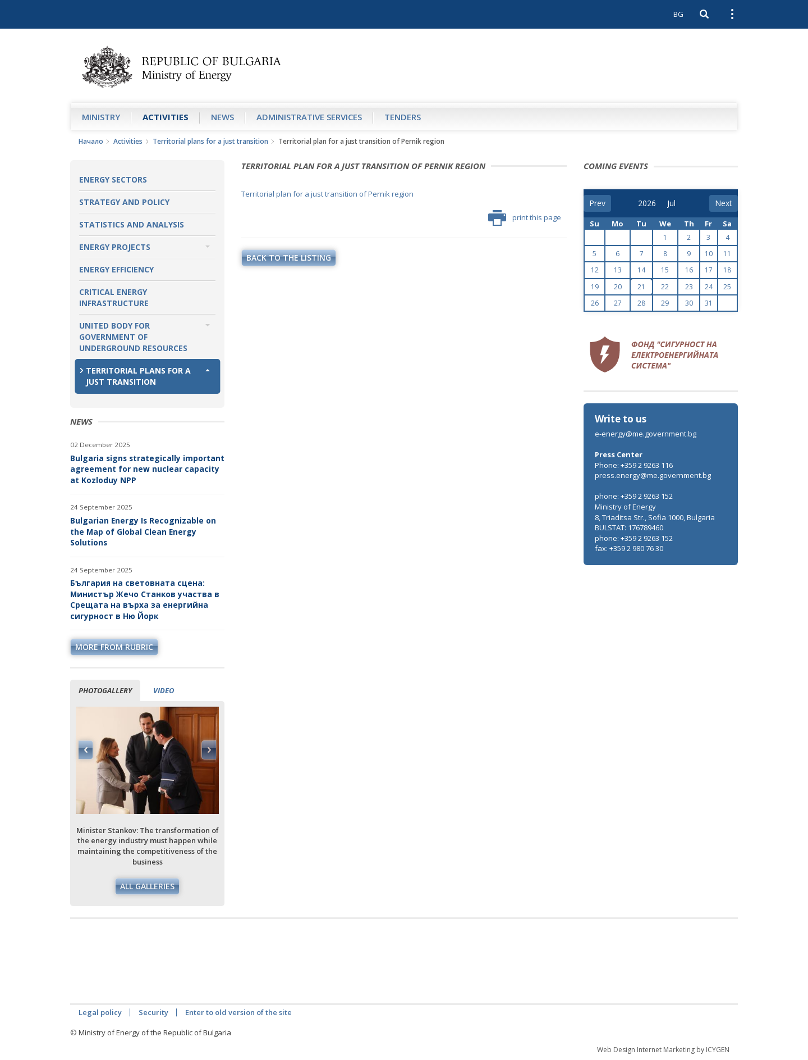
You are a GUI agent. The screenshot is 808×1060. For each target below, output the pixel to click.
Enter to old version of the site (238, 1012)
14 (641, 270)
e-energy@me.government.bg (645, 434)
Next (208, 749)
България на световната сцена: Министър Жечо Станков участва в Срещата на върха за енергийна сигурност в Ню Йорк (144, 599)
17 (709, 270)
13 (618, 270)
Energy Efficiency (116, 269)
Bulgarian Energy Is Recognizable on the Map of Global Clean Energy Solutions (143, 531)
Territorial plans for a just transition (210, 141)
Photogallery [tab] (105, 690)
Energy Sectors (113, 179)
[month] (675, 203)
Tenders (402, 116)
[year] (647, 203)
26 (595, 303)
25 (727, 287)
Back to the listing (288, 257)
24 (709, 287)
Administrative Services (309, 116)
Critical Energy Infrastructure (114, 297)
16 (689, 270)
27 (618, 303)
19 (595, 287)
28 (641, 303)
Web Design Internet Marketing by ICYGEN (663, 1049)
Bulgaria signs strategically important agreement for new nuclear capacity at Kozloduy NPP (147, 469)
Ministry (101, 116)
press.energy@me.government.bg (653, 475)
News (222, 116)
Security (153, 1012)
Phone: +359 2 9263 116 (634, 465)
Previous (86, 749)
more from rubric (114, 647)
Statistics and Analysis (131, 224)
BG (678, 14)
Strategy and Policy (124, 202)
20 (618, 287)
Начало (91, 141)
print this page (524, 218)
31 (709, 303)
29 (665, 303)
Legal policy (100, 1012)
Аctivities (166, 116)
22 (665, 287)
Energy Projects (114, 247)
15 (665, 270)
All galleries (147, 886)
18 (727, 270)
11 (727, 253)
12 (595, 270)
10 (709, 253)
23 (689, 287)
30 (689, 303)
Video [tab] (163, 690)
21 (641, 287)
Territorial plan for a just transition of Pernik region (327, 194)
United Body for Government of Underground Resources (133, 336)
